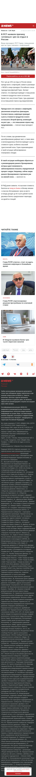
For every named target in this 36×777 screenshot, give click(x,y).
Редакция (4, 384)
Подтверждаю (18, 773)
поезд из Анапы (14, 188)
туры (23, 350)
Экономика (6, 297)
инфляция (5, 350)
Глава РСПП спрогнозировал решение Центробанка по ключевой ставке (17, 303)
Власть (5, 259)
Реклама (4, 386)
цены (30, 350)
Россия (15, 350)
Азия (4, 336)
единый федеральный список (10, 453)
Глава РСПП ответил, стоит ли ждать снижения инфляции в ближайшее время (18, 264)
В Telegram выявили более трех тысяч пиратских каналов (16, 341)
